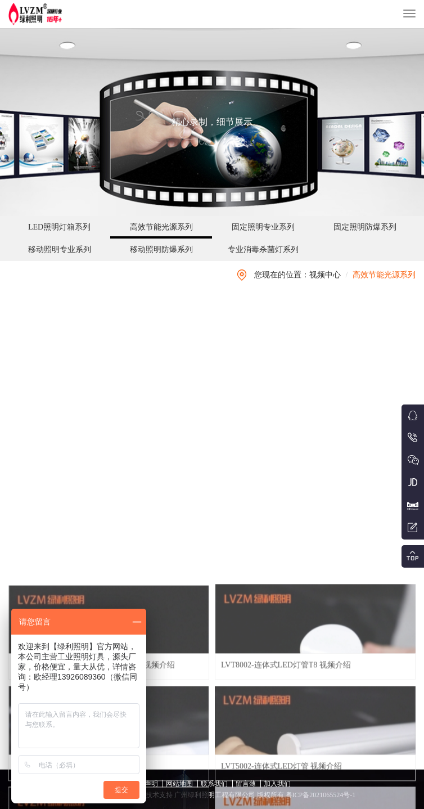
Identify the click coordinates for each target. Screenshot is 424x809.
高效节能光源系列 (161, 227)
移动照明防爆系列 (161, 249)
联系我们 (214, 784)
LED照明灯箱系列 (59, 227)
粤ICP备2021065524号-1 (320, 795)
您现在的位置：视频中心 (297, 275)
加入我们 (277, 784)
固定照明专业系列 (263, 227)
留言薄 (246, 784)
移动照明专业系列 (59, 249)
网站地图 (179, 784)
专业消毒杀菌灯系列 (263, 249)
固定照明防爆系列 (364, 227)
